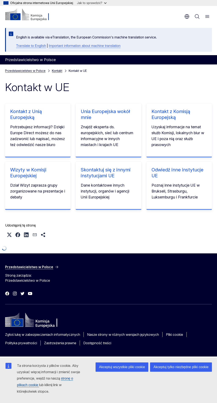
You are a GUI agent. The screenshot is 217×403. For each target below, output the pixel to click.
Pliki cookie (174, 334)
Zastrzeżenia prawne (60, 343)
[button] (9, 234)
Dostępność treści (97, 343)
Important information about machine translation (85, 46)
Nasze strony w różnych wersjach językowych (123, 334)
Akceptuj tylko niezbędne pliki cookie (181, 367)
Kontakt (57, 70)
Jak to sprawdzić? (92, 3)
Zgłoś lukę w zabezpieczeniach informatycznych (42, 334)
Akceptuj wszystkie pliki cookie (122, 367)
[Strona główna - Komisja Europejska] (31, 14)
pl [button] (186, 16)
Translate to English (31, 46)
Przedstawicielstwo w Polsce (25, 70)
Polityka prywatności (21, 343)
